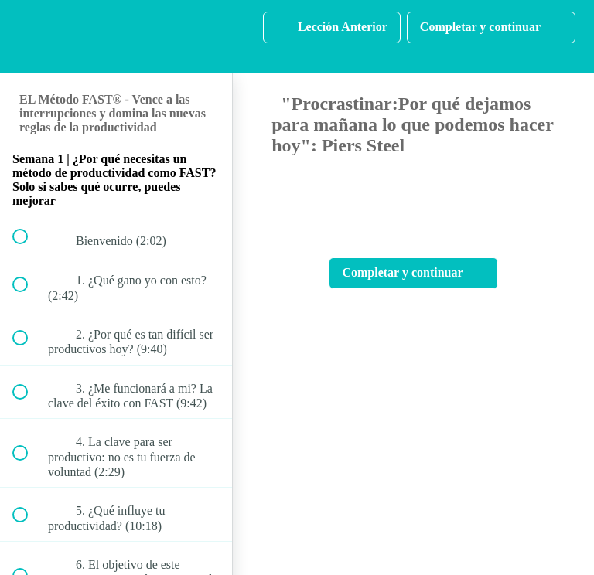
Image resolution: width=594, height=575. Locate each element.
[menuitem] (116, 36)
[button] (28, 36)
